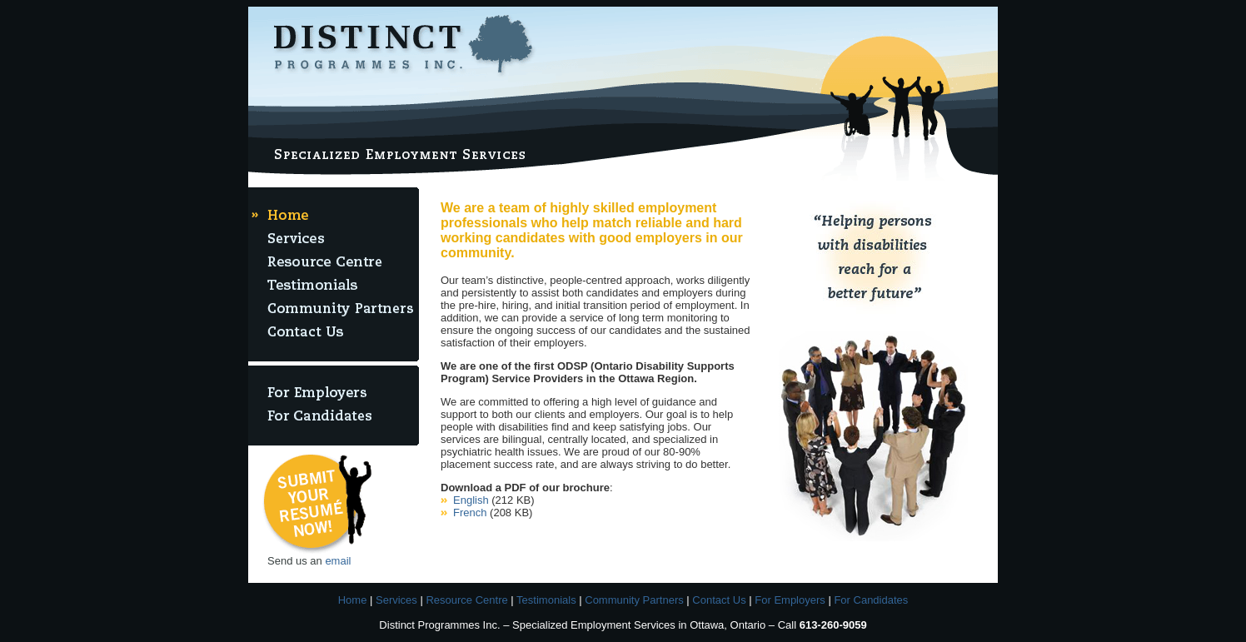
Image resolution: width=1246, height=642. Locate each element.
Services (396, 600)
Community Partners (634, 600)
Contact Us (718, 600)
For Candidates (871, 600)
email (338, 561)
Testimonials (546, 600)
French (469, 512)
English (471, 500)
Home (352, 600)
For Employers (790, 600)
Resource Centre (466, 600)
